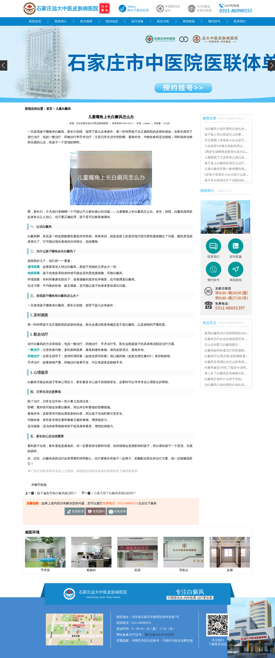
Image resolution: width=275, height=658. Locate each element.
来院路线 (189, 21)
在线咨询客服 (120, 512)
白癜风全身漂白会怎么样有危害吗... (229, 361)
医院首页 (35, 21)
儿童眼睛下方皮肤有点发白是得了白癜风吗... (235, 157)
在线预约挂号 (99, 512)
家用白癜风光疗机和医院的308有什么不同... (234, 333)
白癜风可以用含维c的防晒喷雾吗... (228, 356)
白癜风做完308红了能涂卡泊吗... (226, 367)
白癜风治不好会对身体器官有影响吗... (230, 339)
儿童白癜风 (63, 108)
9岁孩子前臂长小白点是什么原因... (228, 174)
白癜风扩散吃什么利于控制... (224, 379)
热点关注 (225, 323)
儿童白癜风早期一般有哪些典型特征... (230, 168)
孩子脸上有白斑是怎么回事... (224, 134)
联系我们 (240, 21)
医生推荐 (86, 21)
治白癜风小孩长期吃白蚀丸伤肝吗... (229, 128)
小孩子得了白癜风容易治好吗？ (115, 493)
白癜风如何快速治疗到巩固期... (226, 350)
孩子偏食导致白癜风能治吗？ (57, 493)
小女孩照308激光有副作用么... (225, 146)
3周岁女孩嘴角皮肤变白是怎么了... (228, 151)
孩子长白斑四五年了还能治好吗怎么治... (232, 180)
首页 (49, 108)
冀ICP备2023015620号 (159, 634)
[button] (3, 65)
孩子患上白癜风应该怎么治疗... (226, 163)
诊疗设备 (137, 21)
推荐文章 (225, 118)
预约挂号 (214, 21)
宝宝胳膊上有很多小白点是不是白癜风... (232, 140)
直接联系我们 (78, 512)
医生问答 (163, 21)
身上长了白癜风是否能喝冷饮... (226, 373)
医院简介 (61, 21)
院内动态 (112, 21)
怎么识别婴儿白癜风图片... (222, 344)
